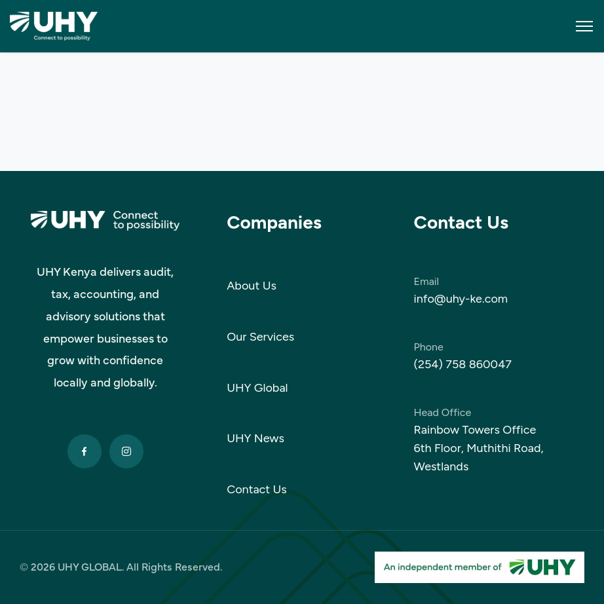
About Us (251, 285)
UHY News (255, 438)
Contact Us (257, 489)
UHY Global (257, 388)
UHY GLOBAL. (91, 567)
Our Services (260, 337)
